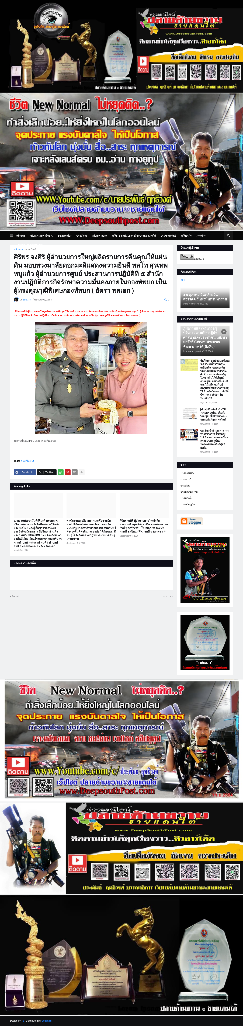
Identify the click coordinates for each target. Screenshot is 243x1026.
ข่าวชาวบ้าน (187, 479)
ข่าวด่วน (185, 485)
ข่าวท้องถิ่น (186, 498)
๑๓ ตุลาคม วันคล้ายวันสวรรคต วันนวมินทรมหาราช (205, 297)
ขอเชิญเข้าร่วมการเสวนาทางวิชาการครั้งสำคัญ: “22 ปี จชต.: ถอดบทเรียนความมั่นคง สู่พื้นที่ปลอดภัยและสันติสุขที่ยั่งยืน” (214, 439)
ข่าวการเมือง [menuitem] (64, 235)
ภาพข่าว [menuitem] (201, 235)
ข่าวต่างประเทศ (189, 491)
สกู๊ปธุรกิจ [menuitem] (186, 235)
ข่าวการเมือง (187, 473)
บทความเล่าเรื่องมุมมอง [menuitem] (30, 244)
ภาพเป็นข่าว (32, 249)
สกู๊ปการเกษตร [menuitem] (99, 235)
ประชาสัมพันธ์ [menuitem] (168, 235)
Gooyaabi (46, 1020)
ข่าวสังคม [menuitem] (81, 235)
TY (22, 1020)
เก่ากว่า (167, 596)
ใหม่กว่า (16, 596)
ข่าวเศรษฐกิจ (187, 504)
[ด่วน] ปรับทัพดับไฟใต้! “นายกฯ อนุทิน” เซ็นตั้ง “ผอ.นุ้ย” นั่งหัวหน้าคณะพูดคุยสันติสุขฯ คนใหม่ (213, 414)
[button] (13, 235)
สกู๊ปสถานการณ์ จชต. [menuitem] (41, 235)
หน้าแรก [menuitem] (20, 235)
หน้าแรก (18, 249)
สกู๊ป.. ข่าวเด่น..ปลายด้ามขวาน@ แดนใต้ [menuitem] (134, 235)
